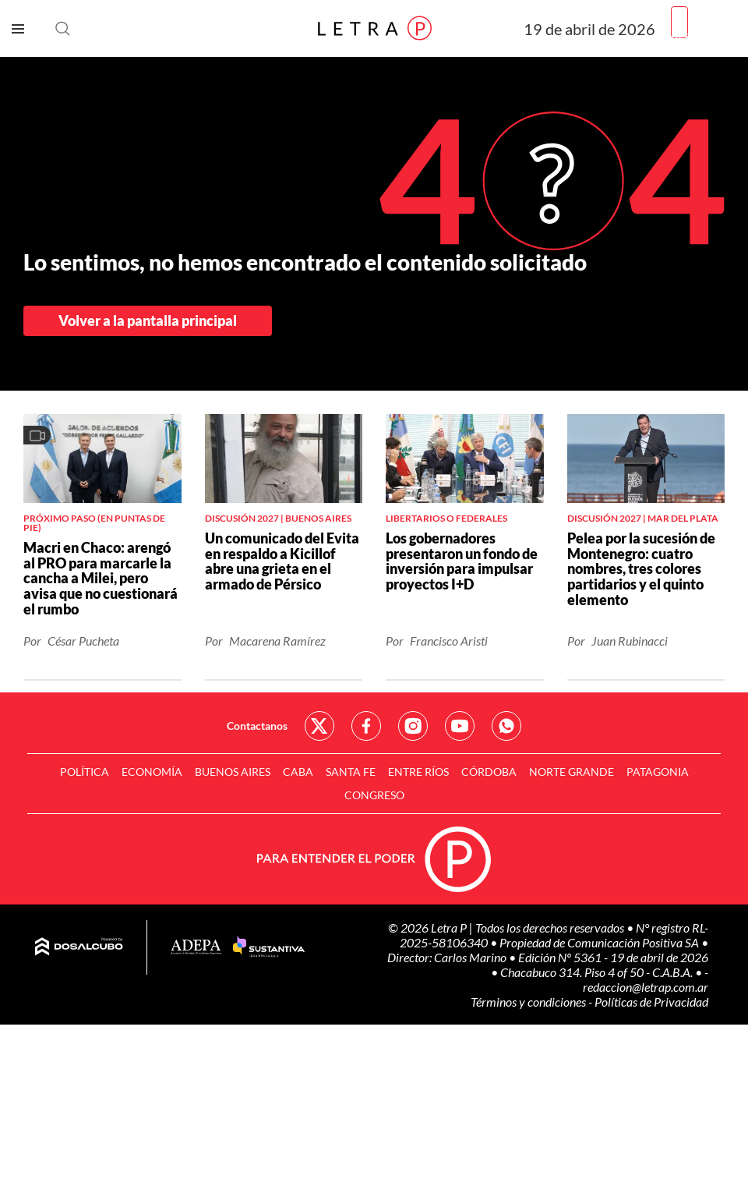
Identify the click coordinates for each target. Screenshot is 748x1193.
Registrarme (703, 34)
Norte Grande (571, 771)
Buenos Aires (232, 771)
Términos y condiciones (529, 1001)
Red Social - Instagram (413, 726)
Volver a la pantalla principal (147, 320)
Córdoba (489, 771)
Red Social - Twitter (319, 726)
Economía (152, 771)
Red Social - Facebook (366, 726)
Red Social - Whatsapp (506, 726)
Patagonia (657, 771)
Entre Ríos (418, 771)
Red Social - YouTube (460, 726)
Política (84, 771)
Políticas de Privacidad (651, 1001)
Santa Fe (351, 771)
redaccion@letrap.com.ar (645, 986)
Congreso (374, 795)
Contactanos (257, 725)
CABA (298, 771)
